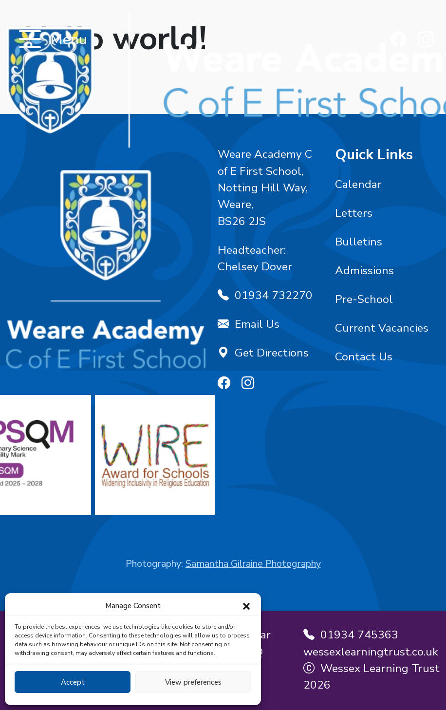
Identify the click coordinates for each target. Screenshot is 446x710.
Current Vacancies (381, 328)
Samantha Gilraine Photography (253, 563)
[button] (246, 606)
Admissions (364, 270)
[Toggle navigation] (30, 40)
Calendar (358, 184)
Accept (73, 682)
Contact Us (363, 356)
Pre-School (364, 299)
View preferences (193, 682)
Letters (353, 213)
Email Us (248, 324)
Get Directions (263, 352)
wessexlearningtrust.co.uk (370, 651)
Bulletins (358, 241)
